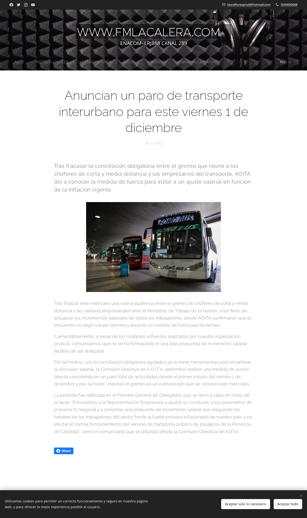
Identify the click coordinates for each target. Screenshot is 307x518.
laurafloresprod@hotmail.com (249, 4)
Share (63, 451)
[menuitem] (15, 62)
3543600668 (289, 4)
